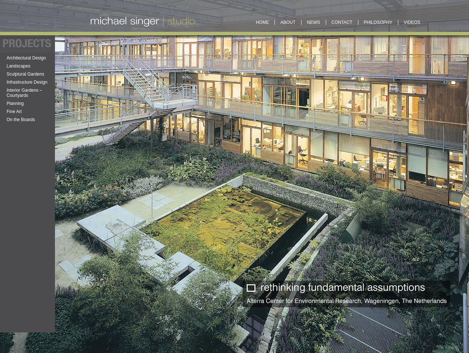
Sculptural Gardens (25, 74)
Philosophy (378, 22)
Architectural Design (26, 58)
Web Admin (107, 202)
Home (262, 22)
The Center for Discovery (184, 238)
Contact (342, 22)
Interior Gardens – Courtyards (24, 93)
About (287, 22)
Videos (412, 22)
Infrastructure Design (27, 82)
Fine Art (14, 111)
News (313, 22)
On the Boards (21, 119)
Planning (15, 103)
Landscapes (18, 66)
